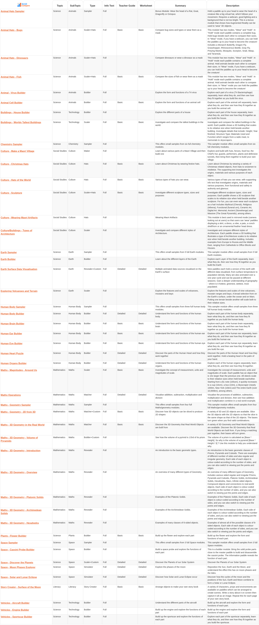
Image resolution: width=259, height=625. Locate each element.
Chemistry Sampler (11, 144)
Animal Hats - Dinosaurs (14, 58)
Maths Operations (11, 395)
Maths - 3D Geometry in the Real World (23, 425)
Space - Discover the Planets (17, 562)
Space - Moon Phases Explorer (18, 567)
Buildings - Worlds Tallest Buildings (21, 122)
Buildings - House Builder (15, 112)
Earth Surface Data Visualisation (19, 269)
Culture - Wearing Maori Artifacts (19, 217)
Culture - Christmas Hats (15, 164)
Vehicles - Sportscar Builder (16, 617)
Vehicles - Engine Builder (15, 610)
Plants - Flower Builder (13, 536)
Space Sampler (9, 542)
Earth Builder (8, 259)
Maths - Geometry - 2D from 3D (18, 412)
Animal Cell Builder (12, 102)
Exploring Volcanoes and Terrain (19, 291)
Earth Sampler (9, 252)
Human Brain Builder (12, 323)
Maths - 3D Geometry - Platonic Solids (22, 497)
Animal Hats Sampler (12, 11)
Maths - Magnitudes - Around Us (19, 370)
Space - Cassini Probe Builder (18, 549)
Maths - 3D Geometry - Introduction (20, 450)
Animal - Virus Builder (13, 93)
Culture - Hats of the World (16, 180)
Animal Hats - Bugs (12, 30)
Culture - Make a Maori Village (17, 151)
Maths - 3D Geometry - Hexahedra (20, 523)
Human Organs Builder (14, 363)
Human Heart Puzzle (12, 353)
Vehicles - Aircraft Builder (15, 603)
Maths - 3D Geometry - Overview (19, 472)
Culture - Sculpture (11, 193)
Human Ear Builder (11, 333)
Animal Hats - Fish (11, 77)
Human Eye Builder (12, 343)
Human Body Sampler (13, 307)
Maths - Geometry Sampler (16, 405)
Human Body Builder (12, 313)
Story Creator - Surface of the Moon (21, 587)
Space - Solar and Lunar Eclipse (19, 577)
